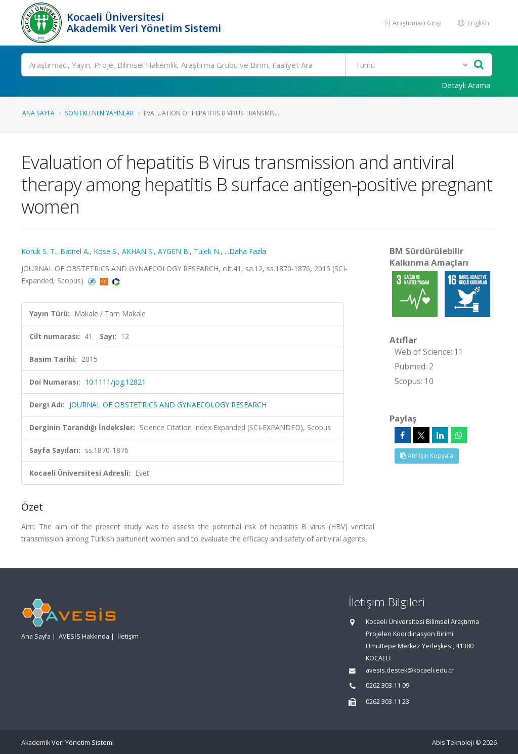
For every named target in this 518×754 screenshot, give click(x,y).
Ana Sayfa (38, 113)
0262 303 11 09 (387, 685)
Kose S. (106, 251)
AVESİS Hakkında (84, 636)
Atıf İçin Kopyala (426, 455)
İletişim (128, 636)
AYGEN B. (174, 251)
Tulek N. (207, 251)
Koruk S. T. (38, 251)
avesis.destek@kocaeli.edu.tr (410, 670)
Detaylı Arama (466, 85)
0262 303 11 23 (387, 701)
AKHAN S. (138, 251)
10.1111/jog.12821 (115, 382)
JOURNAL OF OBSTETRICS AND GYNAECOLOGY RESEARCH (168, 404)
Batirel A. (75, 251)
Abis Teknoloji (453, 742)
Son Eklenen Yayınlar (99, 113)
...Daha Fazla (245, 251)
